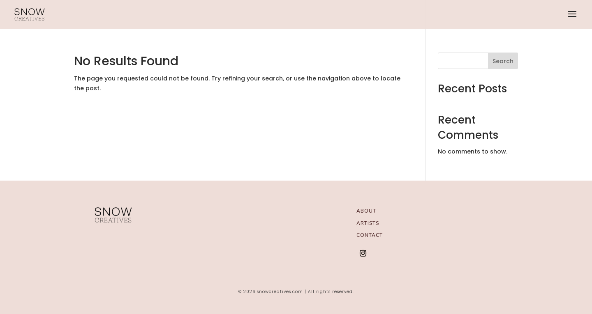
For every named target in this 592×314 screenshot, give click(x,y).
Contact (369, 235)
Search (503, 61)
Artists (367, 223)
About (366, 211)
